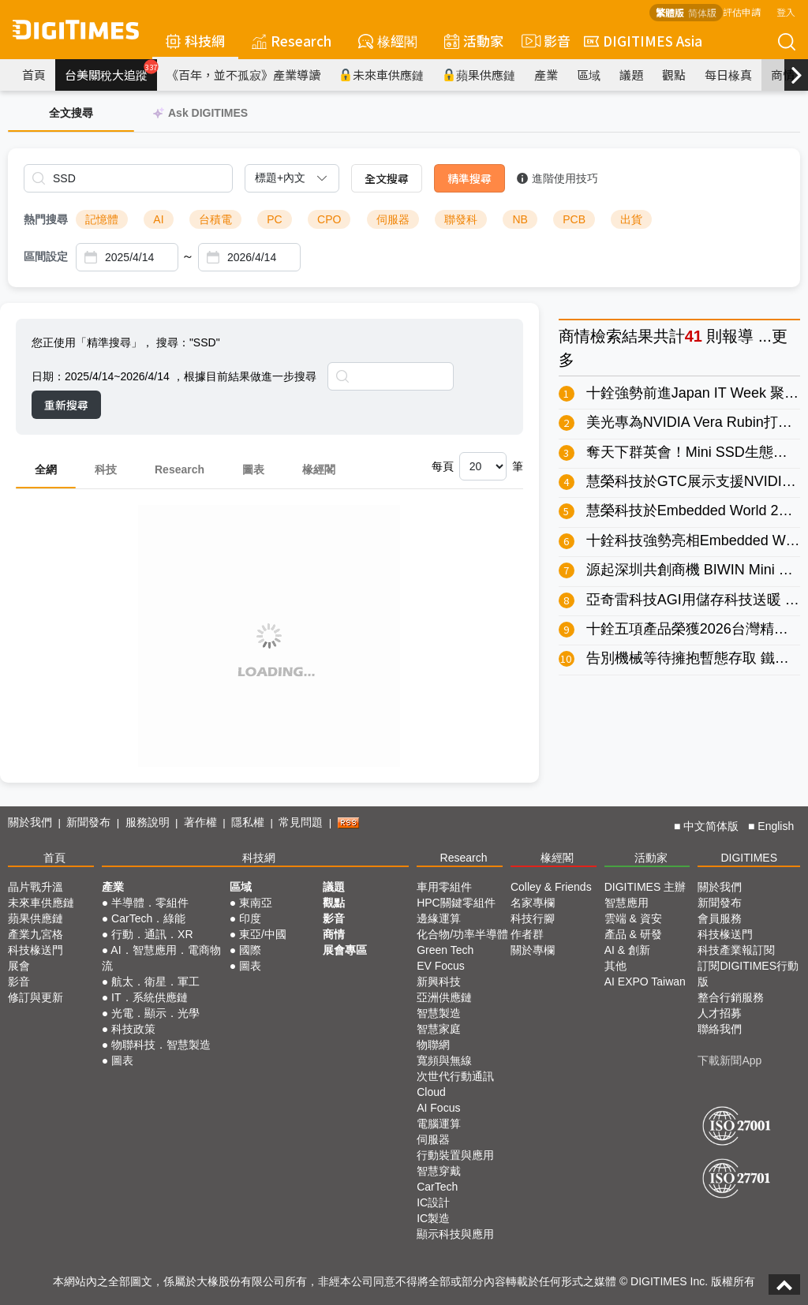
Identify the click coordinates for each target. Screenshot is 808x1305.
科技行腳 (533, 918)
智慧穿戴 (439, 1171)
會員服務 (720, 918)
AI (158, 219)
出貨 (631, 219)
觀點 (674, 74)
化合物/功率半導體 (462, 934)
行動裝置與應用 (455, 1155)
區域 (588, 74)
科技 (106, 469)
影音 (543, 41)
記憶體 (101, 219)
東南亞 (255, 902)
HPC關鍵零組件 (456, 902)
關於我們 (30, 822)
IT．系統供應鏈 (149, 997)
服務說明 (147, 822)
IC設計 (433, 1202)
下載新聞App (729, 1060)
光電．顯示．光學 (155, 1013)
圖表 (253, 469)
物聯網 (433, 1044)
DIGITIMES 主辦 (645, 887)
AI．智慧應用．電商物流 (161, 958)
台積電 (215, 219)
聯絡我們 (720, 1029)
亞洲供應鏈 (444, 997)
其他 (615, 965)
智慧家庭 (439, 1029)
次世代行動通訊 (455, 1076)
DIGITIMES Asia (643, 40)
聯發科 (460, 219)
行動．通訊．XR (152, 934)
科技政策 (133, 1029)
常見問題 (301, 822)
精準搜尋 (469, 178)
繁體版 (670, 12)
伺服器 (393, 219)
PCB (574, 219)
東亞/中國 (262, 934)
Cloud (431, 1092)
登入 (785, 11)
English (776, 826)
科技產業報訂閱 (736, 950)
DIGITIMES (748, 857)
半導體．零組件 (150, 902)
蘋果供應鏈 (479, 74)
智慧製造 (439, 1013)
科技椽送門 (35, 950)
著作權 (200, 822)
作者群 (527, 934)
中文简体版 (711, 826)
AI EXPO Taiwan (645, 981)
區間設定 (46, 256)
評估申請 (742, 11)
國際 (250, 950)
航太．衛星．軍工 (155, 981)
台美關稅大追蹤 (111, 71)
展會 (19, 965)
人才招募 (720, 1013)
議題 (631, 74)
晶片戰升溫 (35, 887)
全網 (46, 469)
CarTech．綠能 (148, 918)
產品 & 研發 (633, 934)
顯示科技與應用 (455, 1234)
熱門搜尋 (46, 219)
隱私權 (247, 822)
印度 (250, 918)
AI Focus (438, 1107)
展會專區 (345, 950)
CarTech (437, 1186)
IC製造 (433, 1218)
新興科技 (439, 981)
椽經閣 (387, 40)
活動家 (473, 40)
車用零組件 (444, 887)
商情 (783, 74)
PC (274, 219)
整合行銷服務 (731, 997)
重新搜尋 (66, 405)
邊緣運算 (439, 918)
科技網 (195, 40)
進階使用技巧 (557, 178)
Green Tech (445, 950)
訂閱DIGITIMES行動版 (748, 973)
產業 (546, 74)
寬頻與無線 (444, 1060)
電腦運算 (439, 1123)
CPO (329, 219)
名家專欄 (533, 902)
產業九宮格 (35, 934)
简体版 (702, 12)
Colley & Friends (551, 887)
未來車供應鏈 (381, 74)
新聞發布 (88, 822)
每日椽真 (728, 74)
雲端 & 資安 (633, 918)
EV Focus (441, 965)
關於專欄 (533, 950)
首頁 (34, 74)
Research (291, 40)
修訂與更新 (35, 997)
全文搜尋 (387, 178)
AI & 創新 (627, 950)
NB (519, 219)
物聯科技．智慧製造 (161, 1044)
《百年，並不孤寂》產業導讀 (243, 74)
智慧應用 (626, 902)
